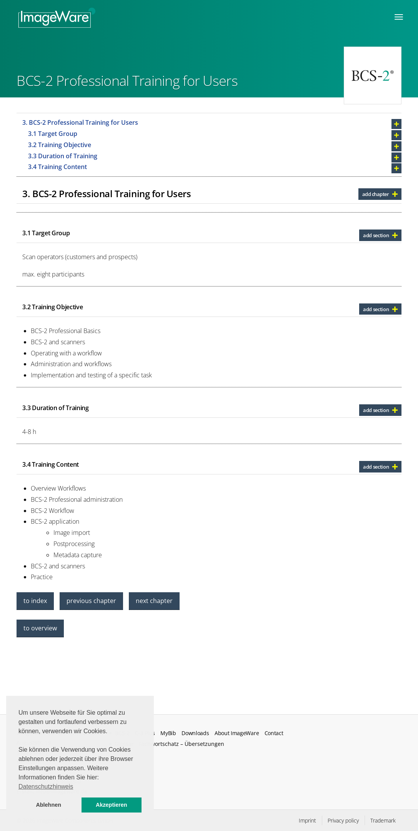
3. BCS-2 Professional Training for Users (80, 122)
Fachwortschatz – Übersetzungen (181, 743)
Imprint (307, 820)
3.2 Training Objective (59, 145)
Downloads (195, 733)
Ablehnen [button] (48, 805)
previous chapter (91, 600)
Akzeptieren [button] (111, 805)
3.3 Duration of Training (62, 156)
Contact (274, 733)
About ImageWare (237, 733)
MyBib (168, 733)
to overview (40, 628)
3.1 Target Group (52, 133)
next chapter (154, 600)
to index (35, 600)
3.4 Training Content (57, 167)
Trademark (383, 820)
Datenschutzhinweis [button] (45, 786)
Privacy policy (343, 820)
